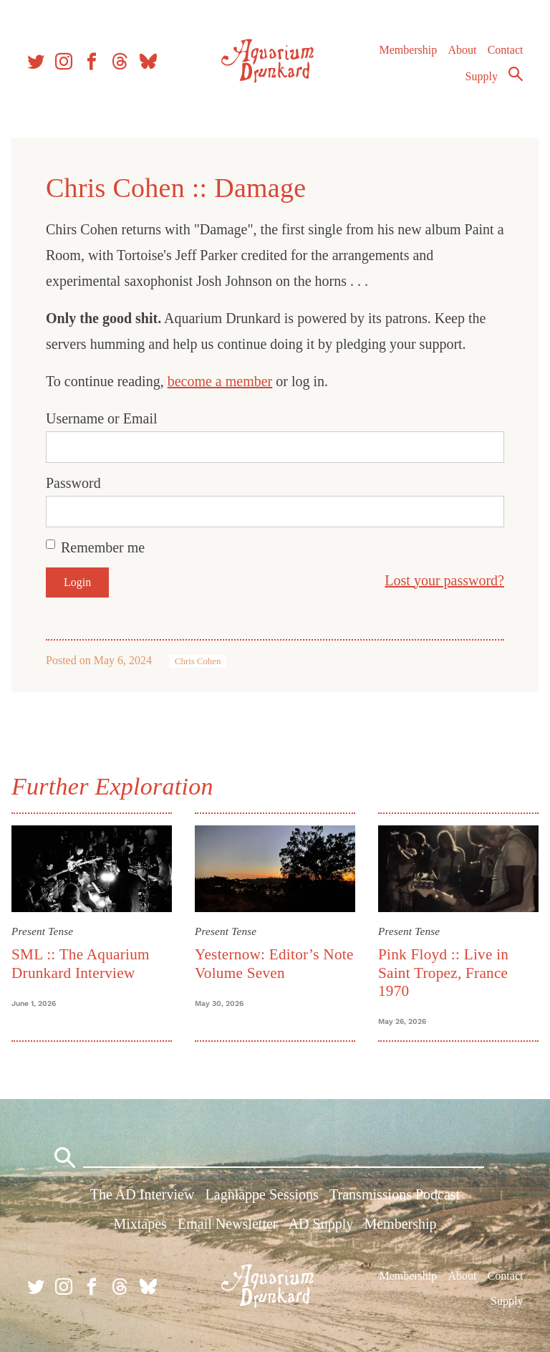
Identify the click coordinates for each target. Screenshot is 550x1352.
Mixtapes (139, 1224)
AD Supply (321, 1224)
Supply (481, 76)
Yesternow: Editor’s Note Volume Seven (274, 963)
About (462, 50)
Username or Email (102, 418)
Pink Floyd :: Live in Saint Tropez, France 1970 (443, 972)
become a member (220, 381)
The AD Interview (142, 1194)
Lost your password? (444, 580)
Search (515, 74)
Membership (408, 50)
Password (73, 483)
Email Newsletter (227, 1224)
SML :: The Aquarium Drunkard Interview (80, 963)
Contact (506, 50)
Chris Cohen (198, 661)
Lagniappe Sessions (262, 1194)
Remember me (103, 547)
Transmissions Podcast (394, 1194)
